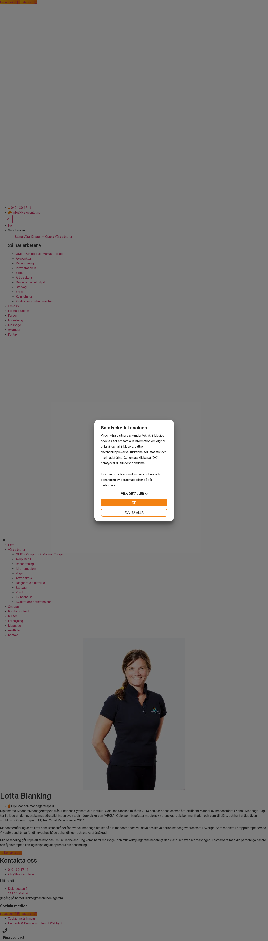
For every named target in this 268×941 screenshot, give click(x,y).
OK (134, 502)
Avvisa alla (134, 513)
